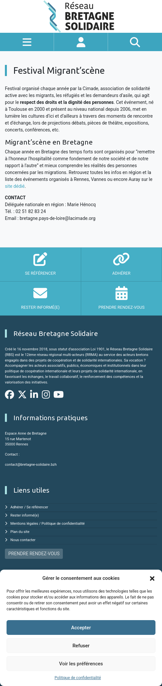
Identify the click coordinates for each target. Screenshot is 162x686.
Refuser (80, 646)
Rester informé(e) (24, 515)
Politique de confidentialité (78, 678)
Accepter (81, 628)
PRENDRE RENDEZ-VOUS (34, 553)
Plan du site (19, 532)
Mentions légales (24, 523)
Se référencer (37, 507)
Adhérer (16, 507)
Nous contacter (22, 540)
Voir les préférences (81, 664)
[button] (152, 578)
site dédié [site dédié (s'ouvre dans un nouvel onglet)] (15, 186)
